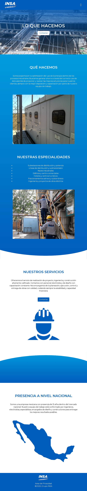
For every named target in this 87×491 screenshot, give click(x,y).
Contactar (43, 33)
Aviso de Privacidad (43, 484)
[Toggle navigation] (81, 5)
